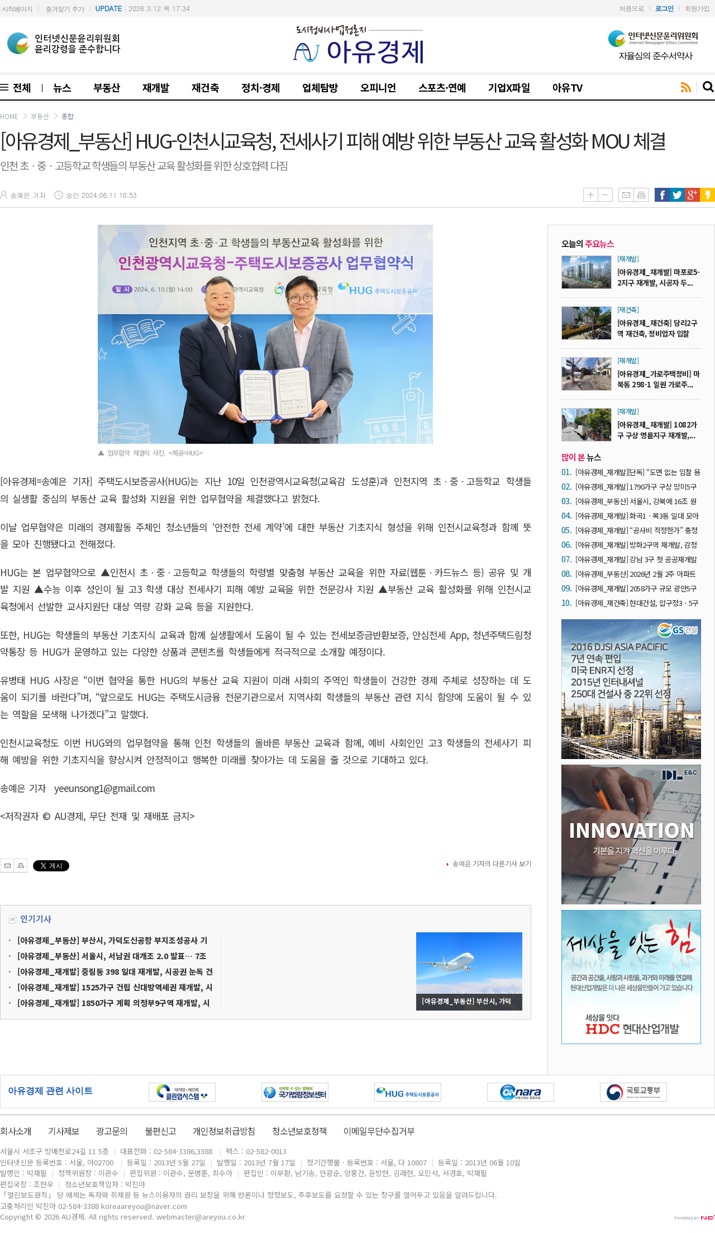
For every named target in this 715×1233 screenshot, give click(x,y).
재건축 (205, 87)
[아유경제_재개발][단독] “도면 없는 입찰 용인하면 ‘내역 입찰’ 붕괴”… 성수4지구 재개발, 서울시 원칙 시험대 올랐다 (637, 472)
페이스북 (662, 195)
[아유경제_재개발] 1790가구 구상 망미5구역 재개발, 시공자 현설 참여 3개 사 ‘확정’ (636, 486)
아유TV (567, 87)
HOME (9, 116)
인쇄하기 (641, 195)
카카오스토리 (707, 195)
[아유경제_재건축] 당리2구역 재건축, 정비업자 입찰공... (657, 333)
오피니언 (378, 87)
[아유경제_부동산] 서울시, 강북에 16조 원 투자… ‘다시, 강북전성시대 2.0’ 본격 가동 (636, 501)
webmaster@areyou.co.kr (200, 1216)
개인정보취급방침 (224, 1130)
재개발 (155, 87)
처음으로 (631, 8)
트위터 (677, 195)
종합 (67, 116)
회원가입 (697, 8)
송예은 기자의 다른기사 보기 (491, 863)
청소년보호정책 (299, 1130)
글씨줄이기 (605, 195)
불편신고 (160, 1130)
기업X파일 (509, 87)
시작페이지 (17, 8)
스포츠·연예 (442, 87)
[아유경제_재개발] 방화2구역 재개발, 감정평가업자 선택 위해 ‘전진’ (636, 544)
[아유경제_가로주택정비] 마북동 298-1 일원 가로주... (658, 379)
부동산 (106, 87)
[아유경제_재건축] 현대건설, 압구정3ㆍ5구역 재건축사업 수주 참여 (637, 602)
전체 (19, 87)
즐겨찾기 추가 (64, 8)
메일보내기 (625, 195)
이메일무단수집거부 (379, 1130)
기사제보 (63, 1130)
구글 (692, 195)
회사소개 (15, 1130)
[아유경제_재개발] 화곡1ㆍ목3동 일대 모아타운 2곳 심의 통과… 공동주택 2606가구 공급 (637, 515)
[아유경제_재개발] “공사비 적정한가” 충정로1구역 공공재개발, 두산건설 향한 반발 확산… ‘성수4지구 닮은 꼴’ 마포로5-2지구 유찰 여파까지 (637, 530)
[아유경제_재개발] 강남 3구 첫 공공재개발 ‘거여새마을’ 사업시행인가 (636, 559)
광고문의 (111, 1130)
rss (686, 87)
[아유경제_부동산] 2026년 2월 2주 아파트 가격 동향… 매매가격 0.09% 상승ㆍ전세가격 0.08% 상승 (637, 573)
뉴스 (62, 87)
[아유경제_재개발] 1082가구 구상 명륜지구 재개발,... (657, 429)
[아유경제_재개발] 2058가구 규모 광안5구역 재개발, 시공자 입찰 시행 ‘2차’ (636, 588)
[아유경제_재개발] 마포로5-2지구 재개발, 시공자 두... (658, 277)
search (709, 87)
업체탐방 (320, 87)
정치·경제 (260, 87)
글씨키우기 (590, 195)
